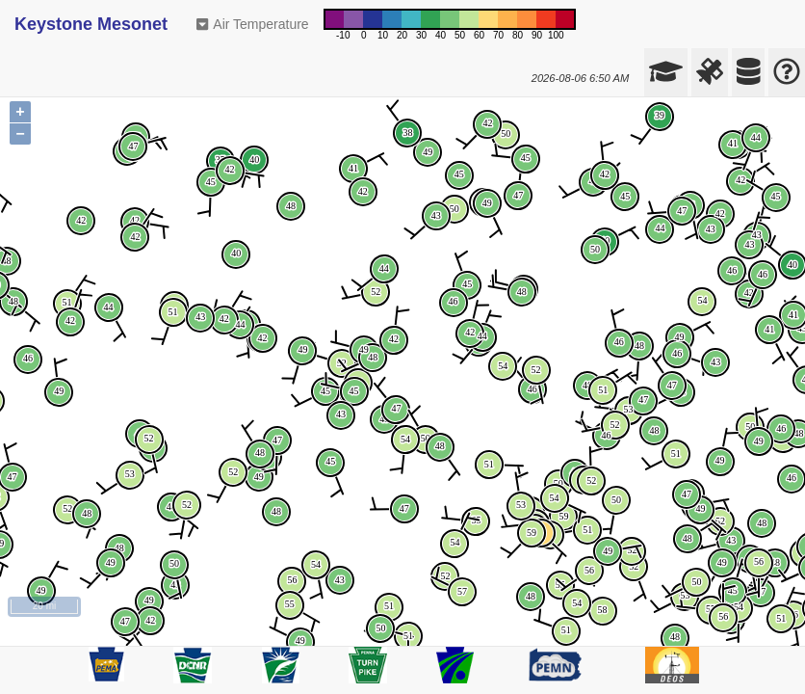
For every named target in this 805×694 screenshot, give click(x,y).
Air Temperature (252, 24)
